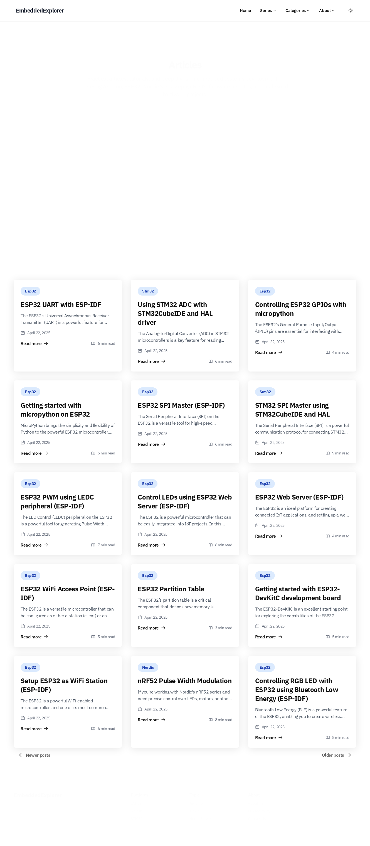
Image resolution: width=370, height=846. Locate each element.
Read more (34, 343)
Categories (297, 10)
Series (268, 10)
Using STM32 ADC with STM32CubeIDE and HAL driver (175, 313)
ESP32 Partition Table (171, 588)
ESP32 (136, 801)
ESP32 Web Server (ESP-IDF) (299, 497)
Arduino (196, 801)
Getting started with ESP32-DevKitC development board (298, 593)
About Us (255, 801)
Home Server (200, 816)
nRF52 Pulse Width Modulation (184, 680)
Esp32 (30, 291)
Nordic (148, 667)
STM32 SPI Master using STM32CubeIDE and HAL (292, 410)
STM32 (136, 816)
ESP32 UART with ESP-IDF (61, 304)
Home (245, 10)
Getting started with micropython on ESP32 (55, 410)
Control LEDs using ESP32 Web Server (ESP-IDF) (185, 501)
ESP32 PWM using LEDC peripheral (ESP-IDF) (57, 501)
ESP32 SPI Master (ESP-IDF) (181, 405)
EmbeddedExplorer (38, 793)
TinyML (195, 808)
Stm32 (148, 291)
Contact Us (257, 816)
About (327, 10)
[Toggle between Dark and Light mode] (350, 10)
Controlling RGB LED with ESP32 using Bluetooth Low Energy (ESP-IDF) (296, 689)
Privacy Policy (259, 808)
